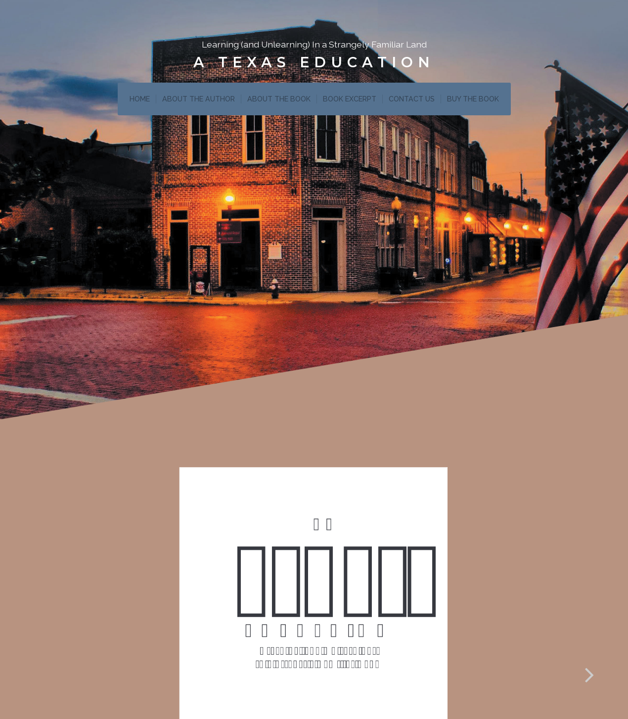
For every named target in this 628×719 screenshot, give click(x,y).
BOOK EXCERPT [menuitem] (349, 99)
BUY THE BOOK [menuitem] (473, 99)
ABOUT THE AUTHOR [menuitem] (198, 99)
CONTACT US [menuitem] (412, 99)
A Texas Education (314, 62)
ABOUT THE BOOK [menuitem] (279, 99)
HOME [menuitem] (140, 99)
